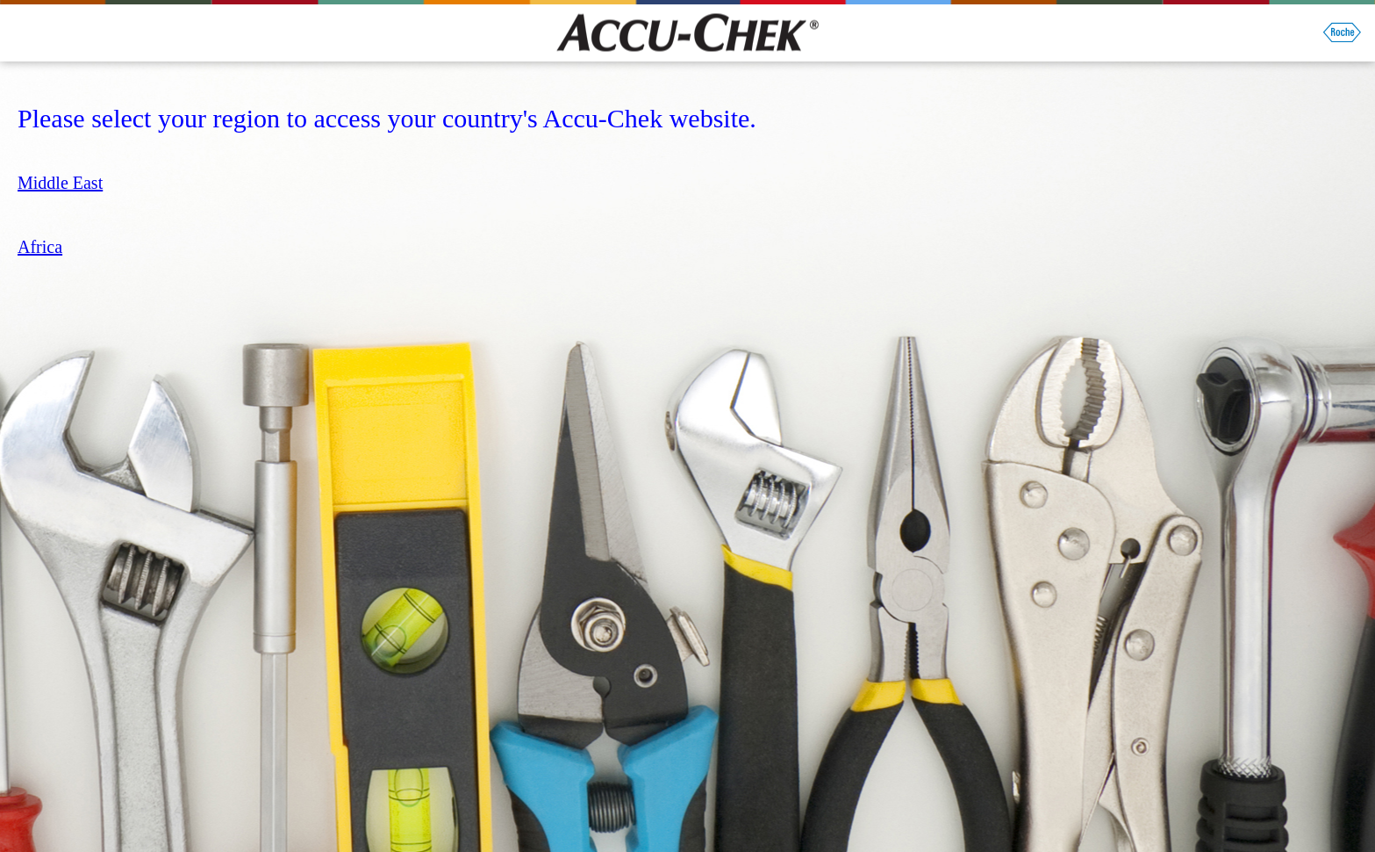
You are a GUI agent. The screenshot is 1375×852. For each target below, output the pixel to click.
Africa (40, 246)
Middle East (60, 182)
